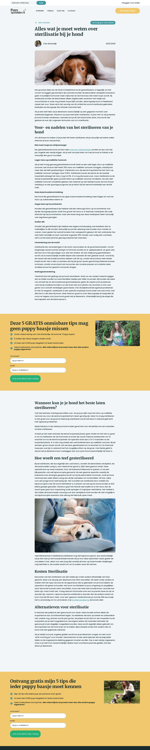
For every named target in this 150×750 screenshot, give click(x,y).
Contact (71, 10)
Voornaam (15, 356)
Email (12, 366)
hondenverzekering (80, 600)
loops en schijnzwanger (80, 149)
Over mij (60, 10)
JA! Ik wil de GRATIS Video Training (25, 379)
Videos (50, 10)
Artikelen (40, 10)
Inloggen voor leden (131, 3)
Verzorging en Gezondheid (103, 23)
